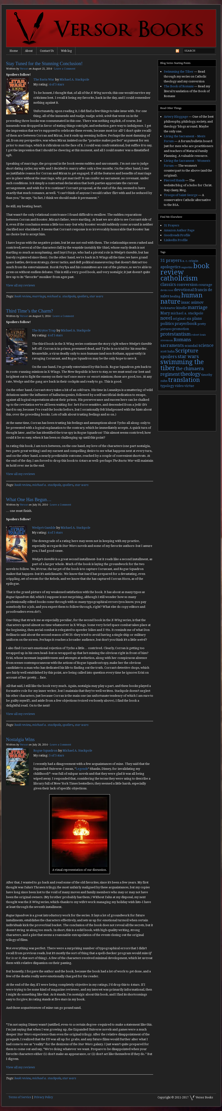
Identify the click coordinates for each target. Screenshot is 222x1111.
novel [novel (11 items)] (166, 318)
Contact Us (47, 51)
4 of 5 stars (56, 84)
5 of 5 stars (56, 755)
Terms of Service (19, 1097)
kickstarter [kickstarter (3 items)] (168, 308)
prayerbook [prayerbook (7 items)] (186, 323)
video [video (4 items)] (179, 386)
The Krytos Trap (44, 330)
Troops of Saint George (180, 195)
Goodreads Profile (177, 235)
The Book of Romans (179, 86)
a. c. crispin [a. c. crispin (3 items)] (190, 261)
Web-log (66, 51)
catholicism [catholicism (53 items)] (179, 278)
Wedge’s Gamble (44, 527)
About (29, 51)
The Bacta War (43, 79)
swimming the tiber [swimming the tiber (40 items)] (182, 365)
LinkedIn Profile (176, 240)
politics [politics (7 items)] (167, 323)
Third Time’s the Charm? (29, 310)
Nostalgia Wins (20, 739)
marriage (39, 296)
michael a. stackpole (61, 296)
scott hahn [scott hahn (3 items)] (167, 351)
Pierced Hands (174, 180)
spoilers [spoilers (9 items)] (168, 356)
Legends (82, 768)
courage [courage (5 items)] (205, 285)
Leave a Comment (64, 68)
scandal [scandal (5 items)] (191, 346)
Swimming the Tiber (179, 71)
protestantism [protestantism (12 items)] (175, 334)
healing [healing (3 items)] (175, 296)
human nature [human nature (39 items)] (181, 298)
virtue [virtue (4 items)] (189, 386)
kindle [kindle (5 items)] (181, 308)
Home (14, 51)
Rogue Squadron (45, 750)
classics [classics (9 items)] (168, 284)
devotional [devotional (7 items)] (184, 290)
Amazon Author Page (179, 230)
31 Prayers (171, 225)
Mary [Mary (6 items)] (165, 313)
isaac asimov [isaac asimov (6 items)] (192, 302)
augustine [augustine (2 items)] (187, 267)
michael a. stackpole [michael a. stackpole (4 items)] (187, 313)
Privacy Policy (43, 1097)
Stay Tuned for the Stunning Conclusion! (44, 63)
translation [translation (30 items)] (184, 379)
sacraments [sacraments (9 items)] (172, 345)
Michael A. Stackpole (74, 79)
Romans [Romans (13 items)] (182, 339)
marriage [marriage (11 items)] (198, 307)
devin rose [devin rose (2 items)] (166, 290)
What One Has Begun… (29, 499)
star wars (96, 296)
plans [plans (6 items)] (197, 318)
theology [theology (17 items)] (190, 374)
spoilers (82, 296)
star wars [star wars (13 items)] (188, 356)
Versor (24, 68)
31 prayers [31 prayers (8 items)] (171, 260)
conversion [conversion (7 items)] (187, 284)
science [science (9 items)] (206, 345)
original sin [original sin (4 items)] (182, 318)
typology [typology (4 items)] (167, 386)
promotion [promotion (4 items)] (180, 329)
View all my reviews (20, 285)
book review (22, 296)
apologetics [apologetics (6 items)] (170, 267)
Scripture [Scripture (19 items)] (186, 351)
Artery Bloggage (176, 116)
